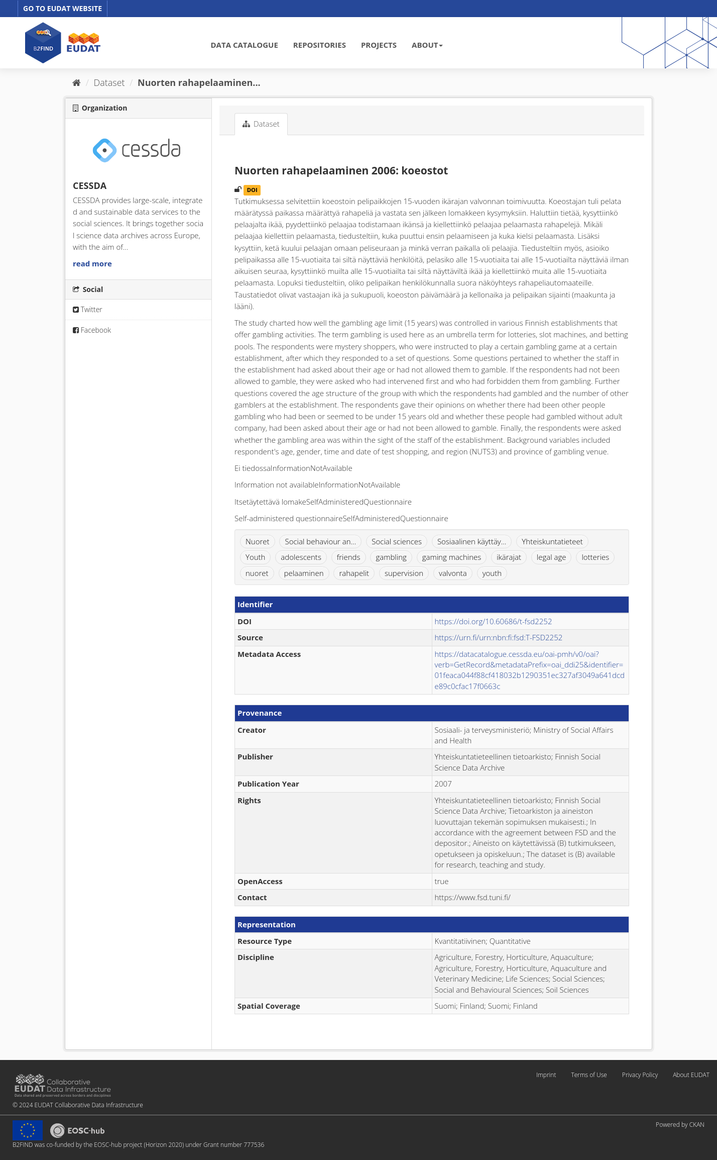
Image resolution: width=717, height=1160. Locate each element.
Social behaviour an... (320, 541)
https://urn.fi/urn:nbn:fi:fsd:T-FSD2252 (499, 637)
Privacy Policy (640, 1075)
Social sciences (397, 541)
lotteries (595, 557)
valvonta (453, 573)
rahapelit (354, 573)
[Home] (76, 82)
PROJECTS (379, 45)
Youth (255, 557)
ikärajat (509, 557)
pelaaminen (304, 573)
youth (492, 573)
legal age (551, 557)
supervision (404, 573)
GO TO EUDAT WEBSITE (62, 8)
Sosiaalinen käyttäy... (472, 541)
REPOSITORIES (319, 45)
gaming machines (452, 557)
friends (349, 557)
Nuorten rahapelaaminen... (199, 82)
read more (92, 263)
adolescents (301, 557)
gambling (391, 557)
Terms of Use (589, 1075)
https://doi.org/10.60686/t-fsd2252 (493, 621)
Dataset (109, 82)
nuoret (257, 573)
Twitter (87, 309)
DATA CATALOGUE (244, 45)
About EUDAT (691, 1075)
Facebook (92, 330)
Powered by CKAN (680, 1124)
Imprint (546, 1075)
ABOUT (427, 45)
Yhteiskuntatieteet (552, 541)
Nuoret (258, 541)
